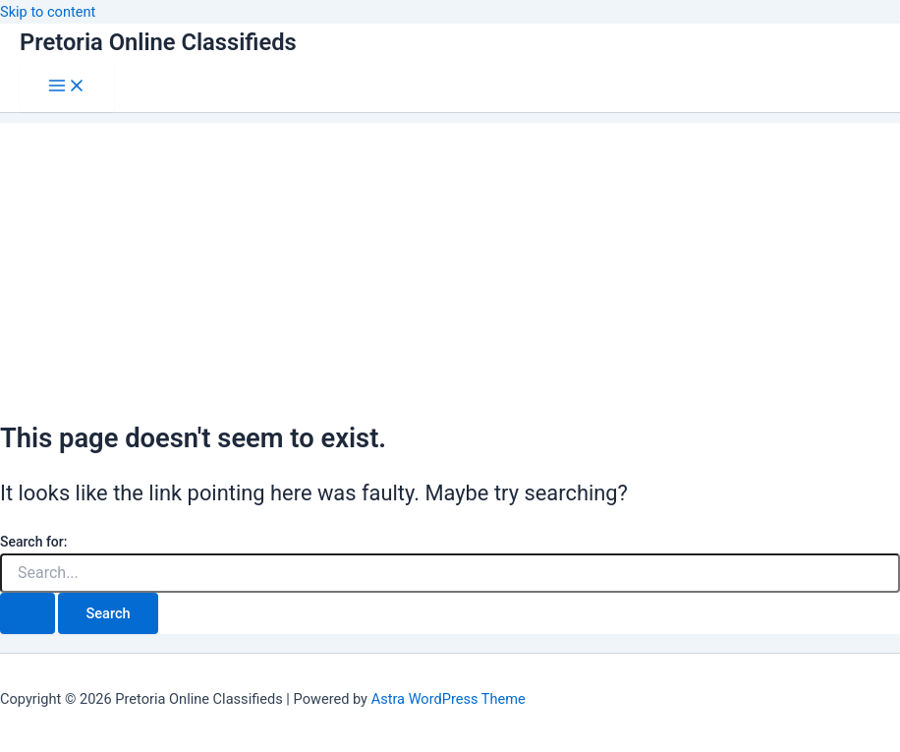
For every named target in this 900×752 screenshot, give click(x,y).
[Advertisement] (450, 260)
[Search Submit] (27, 614)
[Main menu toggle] (67, 87)
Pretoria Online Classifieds (158, 42)
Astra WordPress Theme (448, 699)
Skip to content (47, 12)
